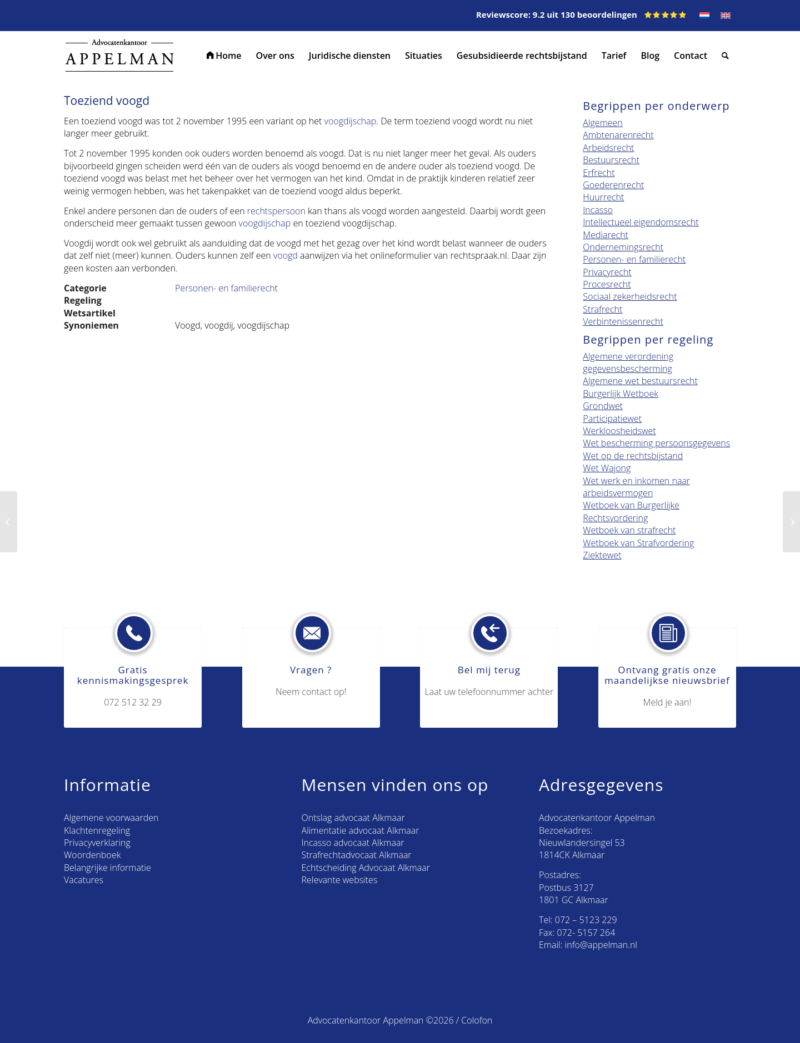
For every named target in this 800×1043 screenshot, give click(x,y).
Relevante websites (340, 880)
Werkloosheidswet (619, 431)
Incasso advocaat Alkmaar (353, 843)
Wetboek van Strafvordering (638, 543)
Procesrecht (607, 284)
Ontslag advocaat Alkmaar (353, 818)
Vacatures (83, 880)
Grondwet (603, 406)
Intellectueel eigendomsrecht (640, 222)
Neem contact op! (311, 692)
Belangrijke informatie (107, 867)
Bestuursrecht (611, 160)
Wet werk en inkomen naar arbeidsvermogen (636, 487)
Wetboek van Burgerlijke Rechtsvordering (631, 511)
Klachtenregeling (97, 830)
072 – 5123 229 (586, 920)
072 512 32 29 (133, 702)
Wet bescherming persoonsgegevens (656, 443)
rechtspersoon (276, 211)
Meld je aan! (667, 702)
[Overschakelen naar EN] (725, 15)
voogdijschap (350, 121)
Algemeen (602, 123)
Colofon (476, 1020)
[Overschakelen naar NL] (704, 15)
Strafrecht (602, 309)
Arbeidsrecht (608, 148)
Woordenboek (92, 855)
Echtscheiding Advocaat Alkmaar (366, 867)
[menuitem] (224, 55)
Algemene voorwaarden (111, 818)
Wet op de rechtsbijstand (633, 456)
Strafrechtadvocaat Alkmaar (357, 855)
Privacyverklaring (97, 843)
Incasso (598, 210)
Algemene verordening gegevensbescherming (628, 362)
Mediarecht (605, 235)
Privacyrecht (607, 272)
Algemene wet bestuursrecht (640, 381)
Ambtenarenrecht (618, 135)
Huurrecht (603, 197)
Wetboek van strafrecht (629, 530)
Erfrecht (598, 173)
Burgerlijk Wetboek (620, 393)
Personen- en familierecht (226, 288)
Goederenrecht (613, 185)
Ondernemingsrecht (623, 247)
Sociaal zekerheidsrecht (630, 296)
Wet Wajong (607, 468)
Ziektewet (602, 555)
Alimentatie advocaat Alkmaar (360, 830)
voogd (285, 255)
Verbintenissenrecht (623, 321)
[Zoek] (725, 55)
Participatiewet (612, 418)
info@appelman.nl (601, 945)
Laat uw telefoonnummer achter (489, 692)
